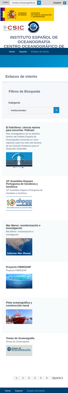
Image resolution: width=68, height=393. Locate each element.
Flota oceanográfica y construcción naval (19, 304)
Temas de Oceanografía (20, 338)
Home (12, 51)
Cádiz (5, 2)
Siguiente (56, 378)
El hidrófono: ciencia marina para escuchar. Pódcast (23, 129)
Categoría (14, 102)
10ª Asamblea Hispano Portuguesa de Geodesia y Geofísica (22, 184)
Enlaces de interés (40, 51)
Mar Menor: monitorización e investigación (23, 227)
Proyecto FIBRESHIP (18, 267)
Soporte (23, 51)
